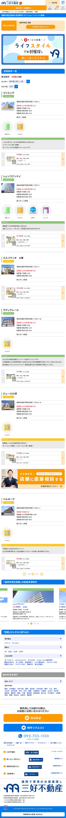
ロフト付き (31, 660)
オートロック (9, 660)
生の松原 (14, 691)
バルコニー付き (51, 662)
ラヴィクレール (11, 310)
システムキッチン (20, 660)
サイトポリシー (42, 743)
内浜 (20, 691)
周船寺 (13, 693)
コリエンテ (8, 92)
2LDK (15, 651)
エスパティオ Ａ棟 (13, 257)
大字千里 (20, 689)
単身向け (30, 664)
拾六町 (56, 691)
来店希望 (54, 3)
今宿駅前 (36, 691)
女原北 (22, 695)
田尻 (18, 693)
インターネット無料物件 (45, 660)
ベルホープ (9, 499)
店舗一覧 (19, 743)
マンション (15, 643)
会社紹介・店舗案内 (23, 8)
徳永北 (16, 695)
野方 (55, 689)
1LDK (10, 651)
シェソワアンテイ (12, 176)
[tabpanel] (33, 604)
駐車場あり (29, 662)
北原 (6, 695)
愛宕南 (29, 693)
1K (5, 651)
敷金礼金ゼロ (9, 662)
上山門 (50, 691)
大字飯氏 (12, 689)
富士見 (43, 693)
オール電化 (19, 662)
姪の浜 (32, 689)
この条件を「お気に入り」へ (40, 27)
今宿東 (43, 691)
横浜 (45, 689)
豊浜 (26, 689)
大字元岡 (39, 689)
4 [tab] (38, 623)
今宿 (23, 693)
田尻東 (29, 695)
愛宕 (6, 689)
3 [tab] (35, 623)
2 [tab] (31, 623)
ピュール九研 (10, 393)
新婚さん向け (9, 664)
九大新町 (51, 693)
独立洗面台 (39, 664)
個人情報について (56, 743)
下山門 (7, 691)
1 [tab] (28, 623)
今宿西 (58, 693)
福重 (29, 691)
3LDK (21, 651)
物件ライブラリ (29, 743)
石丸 (25, 691)
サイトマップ (11, 745)
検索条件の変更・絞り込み (33, 814)
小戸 (50, 689)
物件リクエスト (36, 728)
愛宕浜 (7, 693)
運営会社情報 (8, 743)
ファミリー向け (20, 664)
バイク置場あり (39, 662)
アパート (7, 643)
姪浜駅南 (36, 693)
